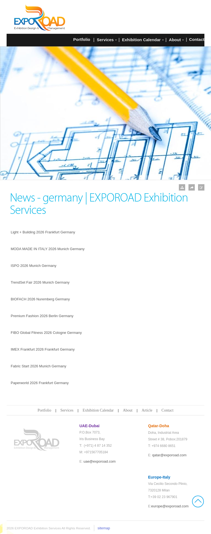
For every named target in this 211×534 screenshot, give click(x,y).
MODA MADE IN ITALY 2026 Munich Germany (48, 249)
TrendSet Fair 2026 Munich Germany (40, 282)
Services (66, 410)
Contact (168, 410)
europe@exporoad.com (169, 506)
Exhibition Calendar (98, 410)
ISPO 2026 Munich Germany (33, 266)
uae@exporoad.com (100, 461)
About (127, 410)
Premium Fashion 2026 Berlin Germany (42, 316)
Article (147, 410)
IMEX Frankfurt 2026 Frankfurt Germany (43, 349)
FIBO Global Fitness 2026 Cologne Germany (46, 333)
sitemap (104, 528)
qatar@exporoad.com (169, 455)
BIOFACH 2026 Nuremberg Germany (40, 299)
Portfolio (44, 410)
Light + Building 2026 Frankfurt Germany (43, 232)
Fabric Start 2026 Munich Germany (38, 366)
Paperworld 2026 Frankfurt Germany (40, 383)
